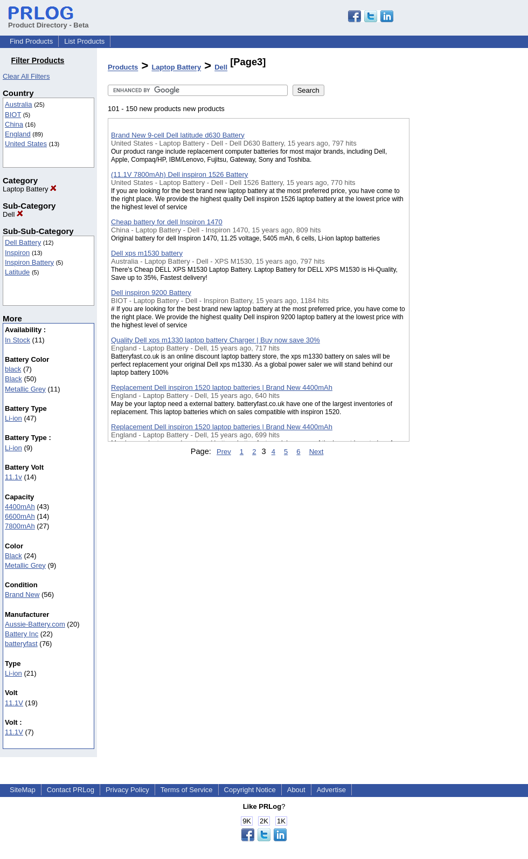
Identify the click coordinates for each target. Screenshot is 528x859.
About (296, 790)
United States (26, 144)
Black (13, 379)
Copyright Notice (250, 790)
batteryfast (21, 644)
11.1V (14, 703)
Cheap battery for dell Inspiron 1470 (167, 222)
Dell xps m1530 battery (147, 253)
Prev (224, 452)
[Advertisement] (463, 280)
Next (316, 452)
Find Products (31, 41)
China (14, 124)
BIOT (13, 115)
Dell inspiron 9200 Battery (151, 292)
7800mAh (20, 526)
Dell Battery (23, 242)
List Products (84, 41)
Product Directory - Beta (48, 21)
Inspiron (17, 253)
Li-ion (13, 418)
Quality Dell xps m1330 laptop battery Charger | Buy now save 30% (215, 340)
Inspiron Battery (29, 262)
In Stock (17, 340)
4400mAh (20, 507)
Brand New (22, 594)
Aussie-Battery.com (35, 624)
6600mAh (20, 516)
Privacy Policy (127, 790)
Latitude (17, 272)
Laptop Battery (30, 189)
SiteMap (23, 790)
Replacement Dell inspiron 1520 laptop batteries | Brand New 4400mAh (221, 387)
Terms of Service (187, 790)
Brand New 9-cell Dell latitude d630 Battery (178, 135)
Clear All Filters (26, 76)
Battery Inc (21, 634)
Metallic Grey (25, 389)
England (18, 134)
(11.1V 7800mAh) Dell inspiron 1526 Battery (179, 174)
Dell (13, 214)
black (13, 369)
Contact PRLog (70, 790)
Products (123, 68)
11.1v (13, 477)
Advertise (331, 790)
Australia (18, 104)
